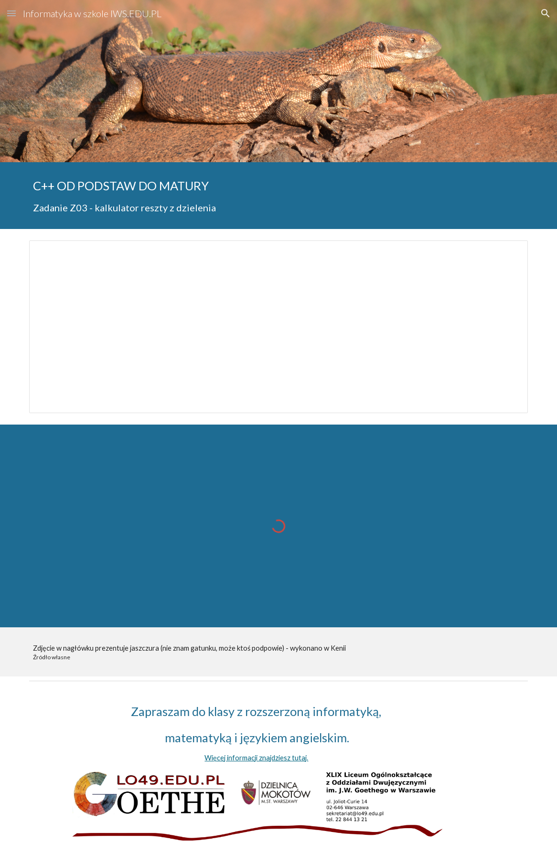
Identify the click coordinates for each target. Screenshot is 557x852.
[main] (278, 196)
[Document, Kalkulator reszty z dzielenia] (278, 326)
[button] (11, 13)
